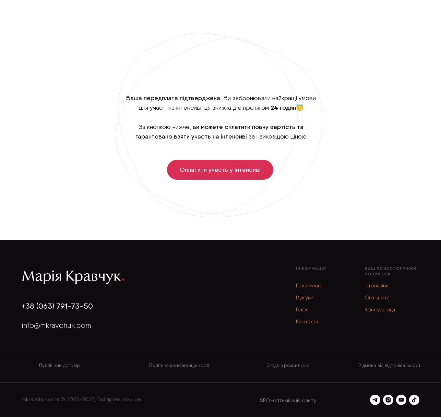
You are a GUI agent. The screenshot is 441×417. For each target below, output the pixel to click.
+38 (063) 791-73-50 (57, 305)
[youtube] (401, 400)
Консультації (380, 309)
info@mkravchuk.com (56, 325)
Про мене (308, 285)
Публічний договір (59, 365)
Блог (302, 309)
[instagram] (388, 400)
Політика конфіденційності (179, 365)
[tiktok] (414, 400)
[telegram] (375, 400)
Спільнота (377, 297)
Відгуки (304, 297)
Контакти (307, 321)
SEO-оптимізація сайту (288, 400)
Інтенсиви (377, 285)
